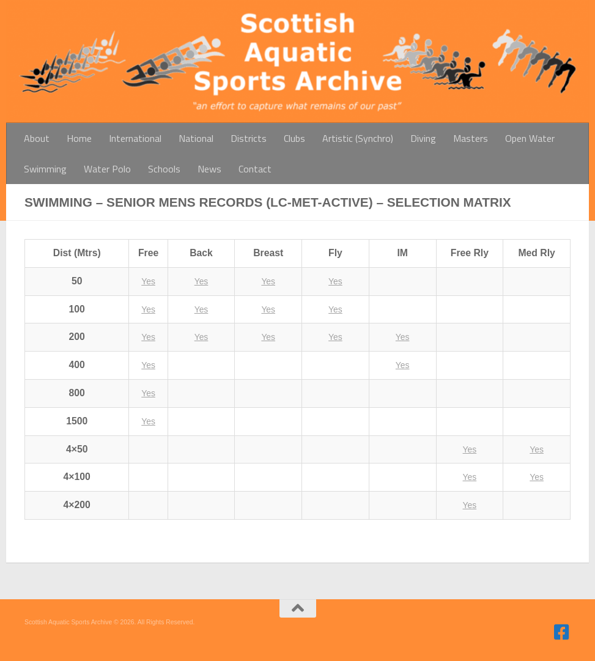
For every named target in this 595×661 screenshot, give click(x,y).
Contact (255, 168)
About (37, 138)
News (209, 168)
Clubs (294, 138)
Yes (149, 281)
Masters (470, 138)
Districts (249, 138)
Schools (164, 168)
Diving (423, 138)
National (196, 138)
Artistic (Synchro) (357, 138)
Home (79, 138)
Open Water (530, 138)
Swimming (45, 168)
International (135, 138)
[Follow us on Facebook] (562, 632)
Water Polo (107, 168)
